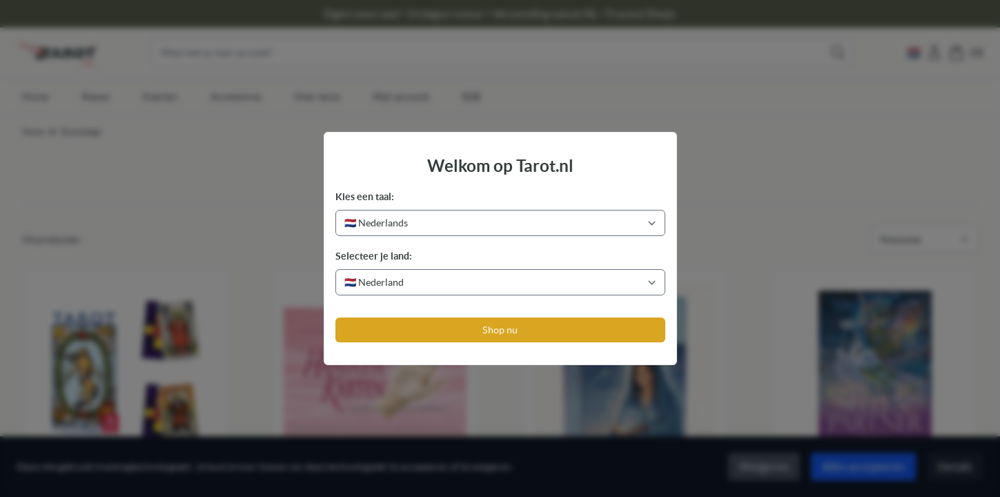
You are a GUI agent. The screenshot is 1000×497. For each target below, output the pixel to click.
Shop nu (500, 329)
